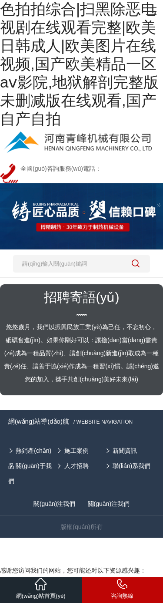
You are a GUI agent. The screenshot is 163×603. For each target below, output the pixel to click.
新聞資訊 (125, 450)
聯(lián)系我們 (131, 465)
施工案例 (76, 450)
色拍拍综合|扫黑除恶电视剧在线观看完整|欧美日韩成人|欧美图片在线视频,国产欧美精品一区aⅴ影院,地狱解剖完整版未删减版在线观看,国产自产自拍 (79, 63)
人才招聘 (76, 465)
